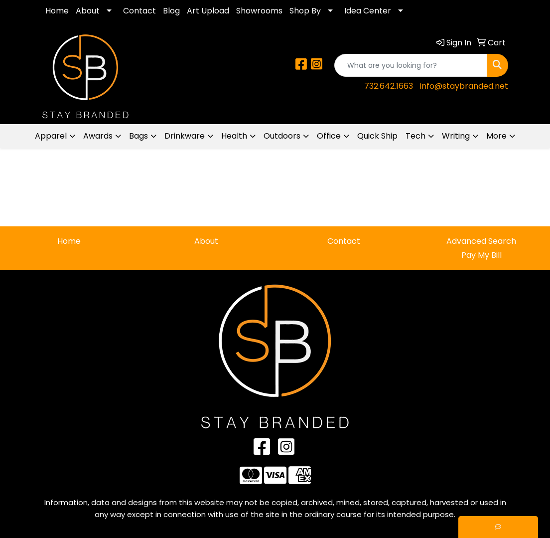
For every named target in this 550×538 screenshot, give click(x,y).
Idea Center (367, 10)
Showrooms (259, 10)
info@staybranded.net (464, 86)
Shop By (305, 10)
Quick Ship (377, 136)
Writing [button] (456, 136)
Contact (139, 10)
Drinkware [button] (184, 136)
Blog (171, 10)
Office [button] (329, 136)
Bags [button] (138, 136)
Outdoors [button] (282, 136)
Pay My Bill (481, 255)
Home (57, 10)
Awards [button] (98, 136)
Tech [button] (415, 136)
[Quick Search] (410, 65)
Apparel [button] (51, 136)
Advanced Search (481, 241)
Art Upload (208, 10)
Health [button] (234, 136)
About (88, 10)
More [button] (496, 136)
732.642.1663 (388, 86)
